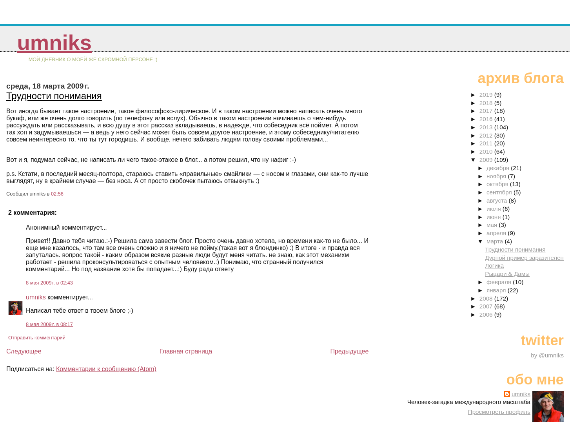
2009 (486, 159)
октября (498, 184)
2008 (486, 298)
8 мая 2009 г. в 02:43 (49, 283)
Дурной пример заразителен (524, 257)
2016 (486, 119)
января (497, 290)
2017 (486, 110)
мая (492, 224)
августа (497, 200)
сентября (500, 192)
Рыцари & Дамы (507, 273)
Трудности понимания (54, 96)
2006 (486, 314)
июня (494, 217)
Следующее (24, 351)
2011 (486, 143)
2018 (486, 103)
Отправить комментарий (36, 338)
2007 (486, 306)
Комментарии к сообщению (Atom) (106, 369)
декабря (498, 168)
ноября (497, 176)
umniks (54, 42)
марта (495, 241)
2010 (486, 151)
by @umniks (547, 355)
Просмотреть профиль (499, 411)
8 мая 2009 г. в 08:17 (49, 324)
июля (494, 208)
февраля (499, 282)
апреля (497, 233)
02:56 (57, 194)
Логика (494, 265)
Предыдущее (349, 351)
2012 (486, 135)
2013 (486, 127)
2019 (486, 94)
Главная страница (186, 351)
